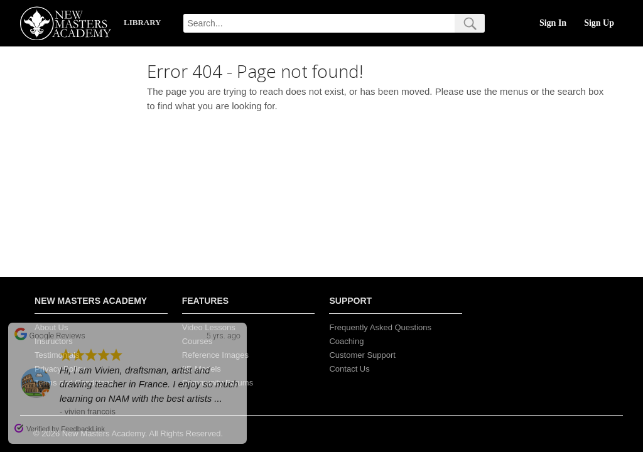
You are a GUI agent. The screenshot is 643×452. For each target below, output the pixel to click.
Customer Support (362, 355)
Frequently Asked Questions (380, 327)
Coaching (346, 341)
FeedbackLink (83, 429)
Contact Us (349, 369)
